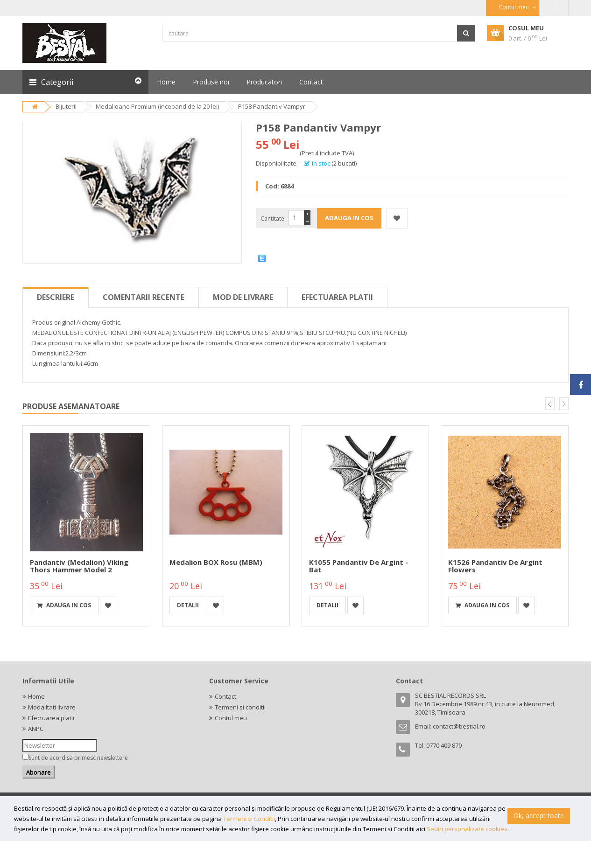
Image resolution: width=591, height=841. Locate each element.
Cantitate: (273, 218)
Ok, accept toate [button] (539, 815)
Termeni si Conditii (249, 818)
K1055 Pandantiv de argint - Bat (358, 566)
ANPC (35, 728)
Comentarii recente (143, 297)
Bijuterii (66, 106)
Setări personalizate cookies (467, 829)
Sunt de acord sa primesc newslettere (78, 758)
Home (36, 696)
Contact (225, 696)
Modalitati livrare (52, 707)
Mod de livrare (243, 297)
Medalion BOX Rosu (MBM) (215, 562)
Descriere (55, 297)
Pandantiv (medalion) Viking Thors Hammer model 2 (79, 566)
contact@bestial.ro (459, 726)
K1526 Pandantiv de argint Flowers (495, 566)
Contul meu (231, 718)
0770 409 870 (444, 745)
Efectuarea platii (337, 297)
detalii (188, 605)
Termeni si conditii (240, 707)
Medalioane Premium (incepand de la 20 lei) (157, 106)
